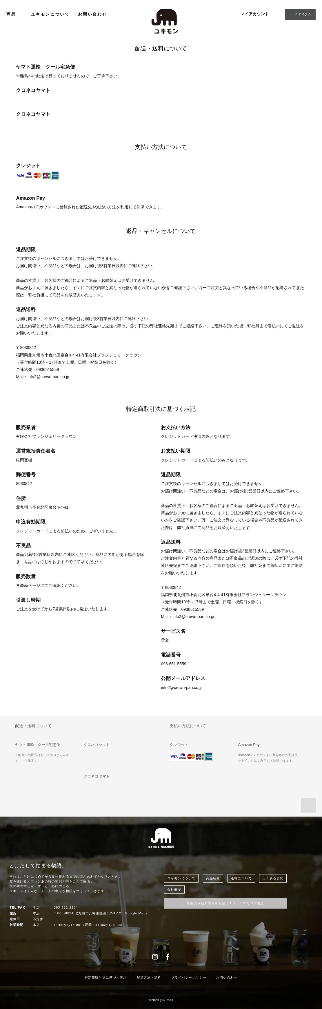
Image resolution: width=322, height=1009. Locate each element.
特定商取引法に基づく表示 (106, 977)
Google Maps (136, 913)
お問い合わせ (92, 14)
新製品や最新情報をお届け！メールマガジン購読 (225, 903)
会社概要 (174, 889)
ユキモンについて (50, 14)
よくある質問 (272, 878)
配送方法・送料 (149, 977)
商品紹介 (213, 878)
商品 (14, 14)
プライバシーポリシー (188, 977)
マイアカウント (255, 14)
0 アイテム (299, 14)
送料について (241, 878)
